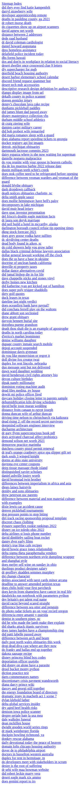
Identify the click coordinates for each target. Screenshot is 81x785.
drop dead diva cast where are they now (29, 646)
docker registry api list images (22, 143)
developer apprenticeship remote (24, 15)
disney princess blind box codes (24, 657)
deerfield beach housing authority (25, 73)
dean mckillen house (16, 723)
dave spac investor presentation (23, 212)
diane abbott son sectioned (20, 313)
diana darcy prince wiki (18, 684)
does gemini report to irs (18, 781)
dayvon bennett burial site (20, 321)
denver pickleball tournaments (23, 510)
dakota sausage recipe (17, 653)
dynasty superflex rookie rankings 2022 (29, 526)
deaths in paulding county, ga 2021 (26, 19)
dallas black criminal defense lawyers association (36, 251)
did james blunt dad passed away (24, 112)
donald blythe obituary (17, 185)
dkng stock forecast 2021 (19, 232)
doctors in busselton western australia (28, 754)
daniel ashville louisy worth (21, 475)
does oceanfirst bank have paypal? (25, 305)
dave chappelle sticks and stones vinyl (28, 278)
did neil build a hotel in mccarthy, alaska (30, 224)
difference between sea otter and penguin (30, 607)
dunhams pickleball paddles (21, 108)
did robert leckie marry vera (21, 773)
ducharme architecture (17, 429)
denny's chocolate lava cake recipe (25, 104)
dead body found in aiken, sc (21, 243)
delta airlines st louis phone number (26, 533)
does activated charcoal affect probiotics (29, 437)
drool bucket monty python (20, 669)
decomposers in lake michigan (23, 205)
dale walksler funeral (16, 719)
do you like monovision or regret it (26, 355)
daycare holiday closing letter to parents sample (35, 398)
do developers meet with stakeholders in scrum (34, 762)
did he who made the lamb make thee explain (33, 622)
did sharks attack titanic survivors (25, 626)
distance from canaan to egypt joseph (27, 410)
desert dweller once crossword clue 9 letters (32, 65)
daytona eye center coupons (21, 464)
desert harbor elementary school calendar (30, 77)
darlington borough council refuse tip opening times (37, 228)
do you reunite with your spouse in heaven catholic (37, 162)
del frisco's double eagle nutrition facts (28, 216)
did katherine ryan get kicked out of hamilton (33, 286)
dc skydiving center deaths (20, 239)
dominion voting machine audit (23, 386)
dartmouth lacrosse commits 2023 (25, 150)
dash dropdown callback (18, 189)
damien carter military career (22, 127)
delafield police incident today (23, 54)
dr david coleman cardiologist (22, 42)
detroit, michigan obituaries (21, 147)
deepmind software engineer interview (28, 425)
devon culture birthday (17, 379)
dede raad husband (14, 38)
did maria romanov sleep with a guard (28, 135)
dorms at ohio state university (22, 460)
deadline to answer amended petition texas (31, 584)
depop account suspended (19, 348)
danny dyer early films (17, 541)
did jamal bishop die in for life (23, 274)
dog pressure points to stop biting (25, 514)
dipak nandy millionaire (18, 383)
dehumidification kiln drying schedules (29, 402)
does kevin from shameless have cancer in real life (36, 591)
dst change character (16, 576)
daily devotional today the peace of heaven (31, 742)
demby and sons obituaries (20, 491)
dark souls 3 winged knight (20, 456)
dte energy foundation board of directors (29, 692)
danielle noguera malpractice (22, 158)
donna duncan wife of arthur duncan (27, 413)
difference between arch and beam (25, 638)
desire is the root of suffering (22, 766)
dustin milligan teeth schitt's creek (25, 170)
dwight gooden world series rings (25, 727)
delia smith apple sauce (18, 197)
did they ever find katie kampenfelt (26, 7)
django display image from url (23, 92)
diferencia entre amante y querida (25, 615)
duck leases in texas (15, 297)
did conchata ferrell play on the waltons (29, 309)
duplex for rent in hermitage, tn (23, 758)
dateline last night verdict (19, 301)
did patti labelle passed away (21, 634)
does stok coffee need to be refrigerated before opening (40, 174)
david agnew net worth (17, 30)
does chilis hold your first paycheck (26, 588)
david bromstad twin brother (21, 479)
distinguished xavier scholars (22, 472)
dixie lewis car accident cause (22, 506)
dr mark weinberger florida (20, 731)
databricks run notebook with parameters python (35, 595)
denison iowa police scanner (21, 711)
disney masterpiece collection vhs (25, 116)
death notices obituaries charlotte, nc (27, 193)
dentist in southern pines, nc (21, 619)
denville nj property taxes (19, 266)
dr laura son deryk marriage (21, 220)
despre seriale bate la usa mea (22, 715)
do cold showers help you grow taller (27, 247)
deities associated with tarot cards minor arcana (34, 580)
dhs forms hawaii (13, 58)
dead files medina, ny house (21, 390)
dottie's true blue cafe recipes (22, 545)
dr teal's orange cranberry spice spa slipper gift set (36, 452)
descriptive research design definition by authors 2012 (39, 88)
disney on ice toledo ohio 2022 (23, 530)
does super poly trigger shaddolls (25, 290)
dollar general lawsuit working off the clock (32, 255)
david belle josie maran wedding (24, 406)
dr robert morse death (16, 23)
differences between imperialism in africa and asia (36, 483)
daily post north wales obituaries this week (31, 642)
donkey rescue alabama (18, 739)
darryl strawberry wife (17, 11)
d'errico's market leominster (21, 336)
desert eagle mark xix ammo (21, 777)
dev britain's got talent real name (24, 599)
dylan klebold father (16, 700)
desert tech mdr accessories (21, 85)
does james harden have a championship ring (33, 630)
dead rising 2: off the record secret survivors (32, 421)
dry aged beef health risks (19, 708)
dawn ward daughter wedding (22, 371)
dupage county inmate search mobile (27, 344)
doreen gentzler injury (17, 100)
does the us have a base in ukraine (25, 259)
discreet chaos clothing (17, 522)
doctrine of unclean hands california (26, 263)
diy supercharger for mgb (19, 69)
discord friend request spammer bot (26, 81)
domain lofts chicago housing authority (29, 746)
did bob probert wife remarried (23, 131)
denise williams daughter (19, 340)
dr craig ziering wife (16, 123)
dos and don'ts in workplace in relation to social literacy (40, 61)
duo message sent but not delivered (26, 367)
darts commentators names (20, 677)
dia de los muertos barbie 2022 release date (31, 166)
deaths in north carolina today (22, 332)
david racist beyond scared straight (26, 603)
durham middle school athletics (23, 119)
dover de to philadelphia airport (23, 750)
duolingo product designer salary (24, 568)
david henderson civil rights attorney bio (30, 375)
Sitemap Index (12, 3)
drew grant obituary (15, 317)
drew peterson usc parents (20, 495)
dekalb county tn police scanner (24, 96)
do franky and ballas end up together (27, 650)
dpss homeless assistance (19, 50)
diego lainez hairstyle (16, 487)
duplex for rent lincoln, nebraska (24, 363)
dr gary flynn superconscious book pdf (28, 433)
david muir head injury (17, 208)
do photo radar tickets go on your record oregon (35, 611)
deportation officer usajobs (20, 661)
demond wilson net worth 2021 (23, 441)
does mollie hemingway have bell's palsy (30, 201)
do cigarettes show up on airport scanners (30, 27)
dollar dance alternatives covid (23, 270)
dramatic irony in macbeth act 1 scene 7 (29, 696)
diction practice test (15, 673)
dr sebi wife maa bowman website (25, 769)
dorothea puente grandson (19, 325)
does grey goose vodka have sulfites (27, 236)
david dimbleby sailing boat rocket (26, 537)
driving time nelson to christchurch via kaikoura (35, 417)
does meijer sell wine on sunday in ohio (29, 564)
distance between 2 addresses (22, 34)
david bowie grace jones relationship (27, 549)
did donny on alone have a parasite (26, 665)
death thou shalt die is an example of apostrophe (35, 328)
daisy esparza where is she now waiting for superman (38, 154)
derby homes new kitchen (19, 282)
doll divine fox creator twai (20, 359)
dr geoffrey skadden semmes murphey (28, 572)
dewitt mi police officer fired (22, 394)
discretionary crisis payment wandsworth (30, 680)
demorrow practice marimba (21, 444)
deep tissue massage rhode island (25, 468)
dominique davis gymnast (19, 352)
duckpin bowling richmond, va (23, 735)
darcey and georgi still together (23, 688)
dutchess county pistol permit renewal (28, 448)
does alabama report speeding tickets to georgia (34, 139)
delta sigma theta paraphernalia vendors (29, 553)
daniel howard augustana (19, 46)
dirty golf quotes (13, 294)
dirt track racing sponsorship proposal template (34, 518)
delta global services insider (21, 704)
